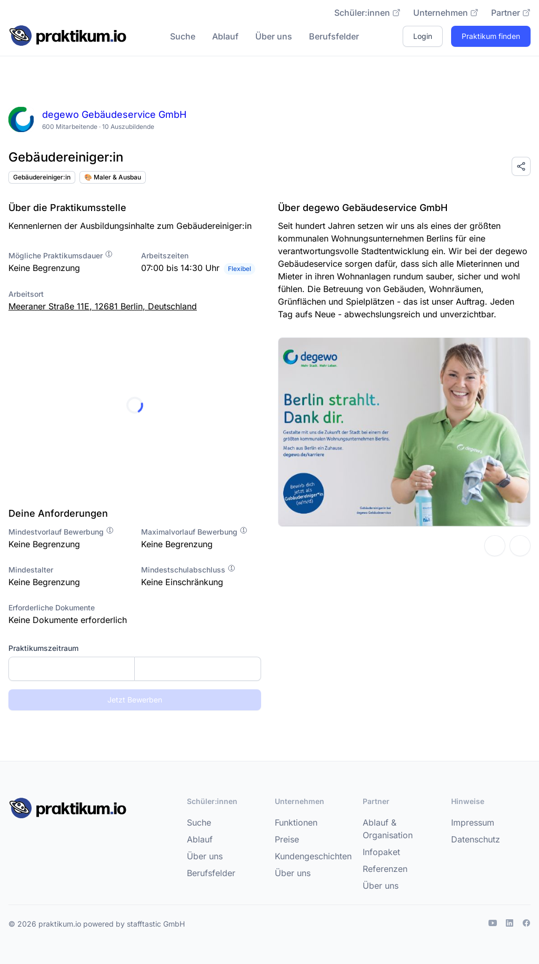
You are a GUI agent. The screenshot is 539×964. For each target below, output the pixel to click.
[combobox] (134, 669)
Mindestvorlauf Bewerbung (61, 531)
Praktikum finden (491, 36)
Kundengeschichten (313, 856)
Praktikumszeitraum (43, 648)
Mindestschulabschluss (188, 569)
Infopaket (381, 852)
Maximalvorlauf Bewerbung (194, 531)
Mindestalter (30, 569)
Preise (287, 839)
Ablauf (225, 36)
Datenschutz (475, 839)
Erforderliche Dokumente (51, 607)
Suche (182, 36)
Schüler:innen (367, 12)
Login (422, 36)
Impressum (472, 822)
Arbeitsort (26, 293)
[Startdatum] (71, 668)
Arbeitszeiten (164, 255)
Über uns (273, 36)
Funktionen (296, 822)
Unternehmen (445, 12)
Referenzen (385, 868)
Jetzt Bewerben (134, 699)
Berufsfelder (334, 36)
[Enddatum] (198, 668)
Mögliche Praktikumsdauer (60, 255)
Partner (511, 12)
